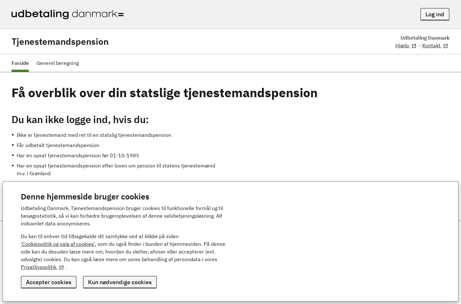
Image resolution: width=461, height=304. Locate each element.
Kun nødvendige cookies (120, 282)
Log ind (434, 14)
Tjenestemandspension (60, 41)
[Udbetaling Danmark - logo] (68, 14)
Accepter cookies (48, 282)
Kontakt (435, 45)
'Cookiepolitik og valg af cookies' (58, 244)
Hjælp (406, 45)
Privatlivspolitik (42, 267)
